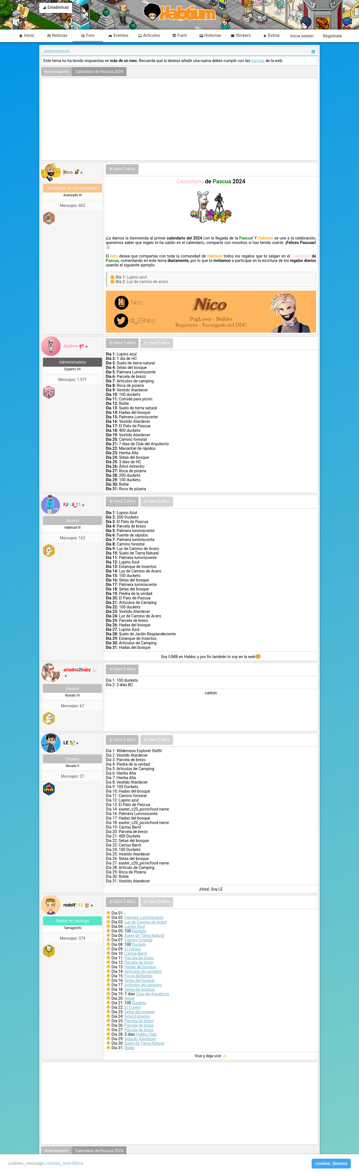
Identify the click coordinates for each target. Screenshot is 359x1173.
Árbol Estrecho (137, 1016)
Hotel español (56, 71)
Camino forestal (138, 940)
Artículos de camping (143, 971)
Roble (129, 998)
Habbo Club (146, 1034)
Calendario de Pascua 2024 (99, 71)
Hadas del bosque (140, 967)
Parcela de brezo (139, 958)
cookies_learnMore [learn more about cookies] (64, 1163)
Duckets (139, 931)
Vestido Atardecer (140, 1039)
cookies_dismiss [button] (331, 1163)
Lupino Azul (135, 926)
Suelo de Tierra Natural (144, 935)
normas (258, 60)
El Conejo (133, 949)
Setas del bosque (140, 980)
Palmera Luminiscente (144, 917)
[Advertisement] (179, 119)
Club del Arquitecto (152, 994)
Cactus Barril (136, 953)
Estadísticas (56, 8)
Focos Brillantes (139, 976)
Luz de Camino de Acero (146, 922)
